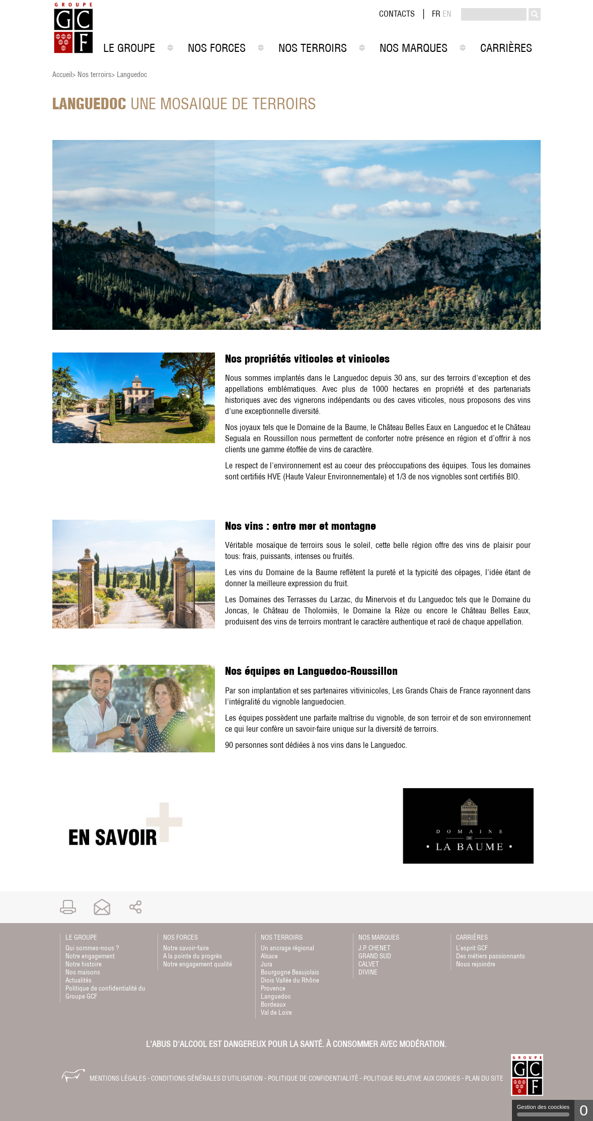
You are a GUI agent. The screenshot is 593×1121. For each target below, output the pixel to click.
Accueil (62, 74)
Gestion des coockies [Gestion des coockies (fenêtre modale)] (543, 1110)
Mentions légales (118, 1078)
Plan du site (484, 1078)
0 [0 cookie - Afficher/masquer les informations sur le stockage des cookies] (583, 1110)
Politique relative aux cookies (411, 1078)
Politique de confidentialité (313, 1078)
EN (447, 14)
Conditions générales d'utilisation (207, 1078)
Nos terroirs (94, 74)
